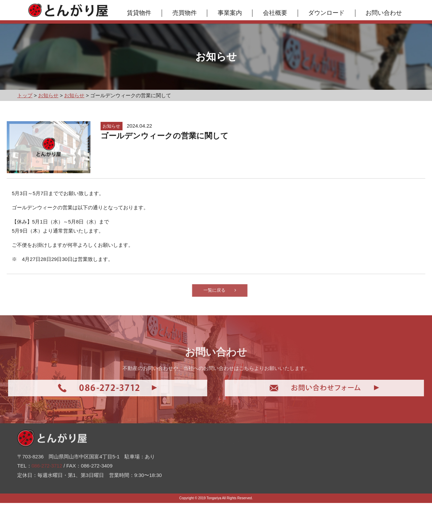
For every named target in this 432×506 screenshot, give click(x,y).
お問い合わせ (385, 12)
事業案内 (231, 12)
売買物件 (186, 12)
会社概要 (277, 12)
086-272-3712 (47, 457)
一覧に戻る (230, 291)
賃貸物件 (141, 12)
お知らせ (228, 467)
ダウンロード (328, 12)
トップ (226, 426)
